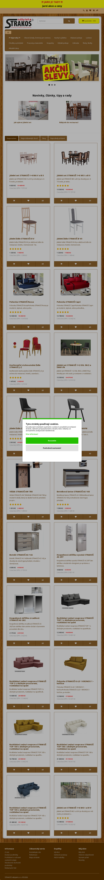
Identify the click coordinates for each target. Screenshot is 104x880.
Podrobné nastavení (52, 448)
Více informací (32, 434)
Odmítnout (52, 455)
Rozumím (52, 440)
